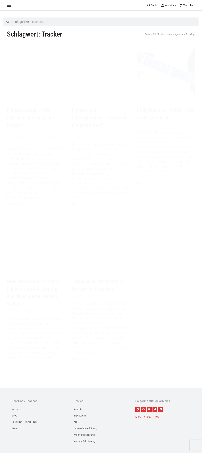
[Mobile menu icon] (13, 5)
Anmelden (168, 5)
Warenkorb (187, 5)
